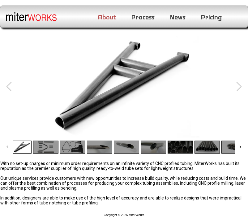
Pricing (211, 17)
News (177, 17)
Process (142, 17)
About (107, 17)
